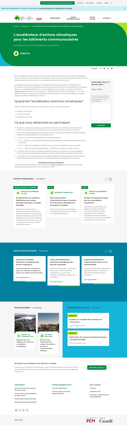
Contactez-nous (95, 391)
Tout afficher (40, 179)
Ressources (25, 26)
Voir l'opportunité (22, 277)
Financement (55, 18)
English (106, 3)
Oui (95, 89)
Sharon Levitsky (57, 165)
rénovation (18, 91)
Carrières (99, 3)
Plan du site (19, 420)
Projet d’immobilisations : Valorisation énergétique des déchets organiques (61, 262)
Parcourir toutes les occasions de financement (25, 389)
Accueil (16, 26)
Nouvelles (80, 3)
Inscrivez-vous (94, 368)
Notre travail (92, 18)
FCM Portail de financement (25, 399)
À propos (106, 18)
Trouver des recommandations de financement (57, 3)
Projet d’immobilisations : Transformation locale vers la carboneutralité (95, 262)
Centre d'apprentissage (73, 18)
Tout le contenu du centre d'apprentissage (61, 392)
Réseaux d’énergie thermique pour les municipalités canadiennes (96, 200)
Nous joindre (90, 3)
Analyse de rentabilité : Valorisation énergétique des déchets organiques (27, 262)
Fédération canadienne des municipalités (99, 396)
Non (101, 89)
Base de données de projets (25, 402)
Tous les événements (59, 388)
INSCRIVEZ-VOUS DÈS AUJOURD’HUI (51, 162)
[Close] (125, 8)
